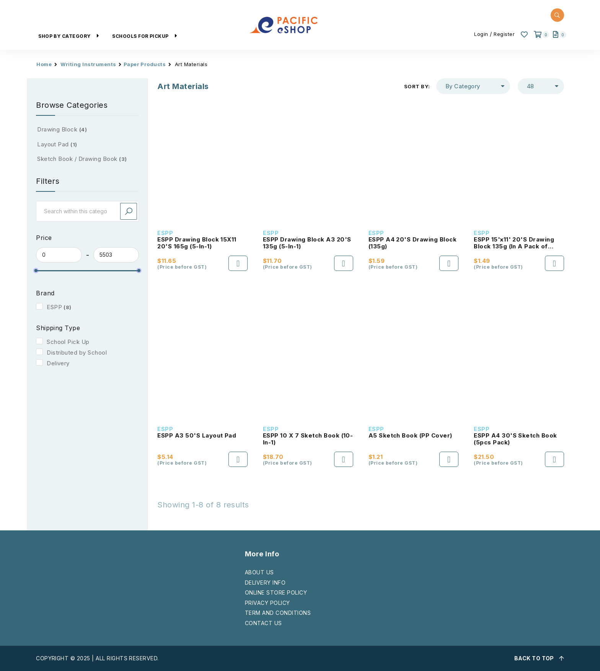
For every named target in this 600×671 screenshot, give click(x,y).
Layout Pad (57, 144)
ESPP (54, 307)
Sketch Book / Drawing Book (82, 158)
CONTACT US (263, 623)
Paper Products (145, 64)
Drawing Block (62, 129)
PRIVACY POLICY (267, 603)
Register (504, 34)
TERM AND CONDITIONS (278, 612)
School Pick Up (68, 341)
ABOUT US (259, 572)
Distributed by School (77, 352)
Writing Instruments (88, 64)
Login (481, 34)
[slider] (36, 270)
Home (44, 64)
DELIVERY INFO (265, 582)
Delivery (58, 363)
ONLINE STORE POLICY (276, 592)
